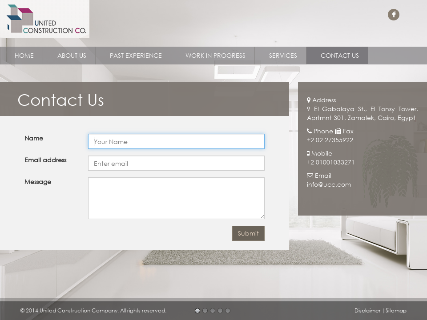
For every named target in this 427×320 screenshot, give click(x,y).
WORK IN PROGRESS (215, 55)
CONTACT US (340, 55)
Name (33, 138)
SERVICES (283, 55)
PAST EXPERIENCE (136, 55)
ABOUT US (71, 55)
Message (37, 181)
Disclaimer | (370, 310)
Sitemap (396, 310)
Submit (248, 233)
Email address (45, 160)
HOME (24, 55)
